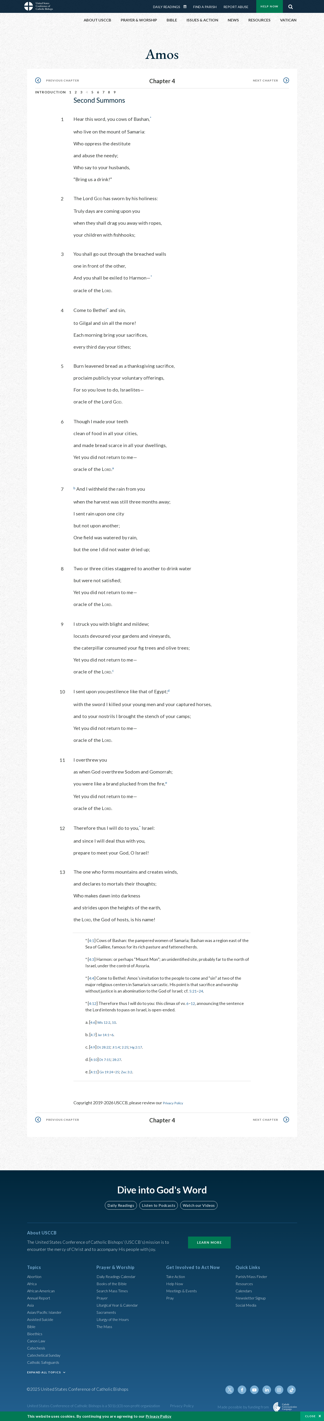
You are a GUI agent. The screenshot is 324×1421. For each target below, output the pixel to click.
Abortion (35, 1275)
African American (42, 1289)
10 (118, 1021)
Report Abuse (235, 7)
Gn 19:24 (109, 1070)
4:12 (93, 1002)
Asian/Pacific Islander (47, 1310)
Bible (32, 1325)
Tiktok (292, 1388)
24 (202, 989)
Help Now (269, 6)
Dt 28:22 (106, 1045)
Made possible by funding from (244, 1405)
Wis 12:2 (106, 1021)
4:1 (92, 939)
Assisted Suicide (42, 1317)
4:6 (93, 1021)
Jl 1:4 (121, 1045)
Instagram (280, 1388)
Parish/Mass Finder (253, 1275)
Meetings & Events (184, 1289)
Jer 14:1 (106, 1033)
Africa (32, 1282)
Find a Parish (205, 7)
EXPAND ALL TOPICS (44, 1371)
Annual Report (40, 1296)
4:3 (92, 958)
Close (310, 1416)
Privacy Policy (176, 1101)
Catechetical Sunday (46, 1353)
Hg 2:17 (145, 1045)
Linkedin (269, 1388)
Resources (245, 1282)
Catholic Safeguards (45, 1360)
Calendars (245, 1289)
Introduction (50, 92)
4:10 (95, 1058)
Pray (170, 1296)
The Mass (105, 1325)
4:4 (92, 976)
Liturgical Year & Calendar (121, 1303)
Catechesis (37, 1346)
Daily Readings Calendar (186, 6)
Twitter (235, 1388)
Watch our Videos (197, 1204)
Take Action (176, 1275)
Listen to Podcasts (158, 1204)
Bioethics (36, 1332)
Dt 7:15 (108, 1058)
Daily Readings (166, 7)
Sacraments (107, 1310)
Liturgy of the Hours (115, 1317)
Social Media (247, 1303)
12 (194, 1002)
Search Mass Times (114, 1289)
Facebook (246, 1388)
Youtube (257, 1388)
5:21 (193, 989)
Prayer (103, 1296)
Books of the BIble (113, 1282)
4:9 (93, 1045)
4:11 (95, 1070)
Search (290, 5)
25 (122, 1070)
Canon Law (37, 1339)
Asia (31, 1303)
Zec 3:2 (134, 1070)
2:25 (132, 1045)
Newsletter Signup (253, 1296)
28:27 (122, 1058)
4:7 (94, 1033)
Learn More (209, 1241)
